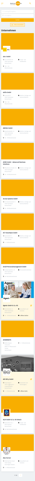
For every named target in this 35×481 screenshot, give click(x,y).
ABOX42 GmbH (7, 128)
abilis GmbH (7, 92)
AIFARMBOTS (7, 340)
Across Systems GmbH (10, 199)
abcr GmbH (6, 56)
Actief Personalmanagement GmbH (14, 267)
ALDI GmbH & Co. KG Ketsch (12, 420)
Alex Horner (7, 458)
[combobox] (17, 11)
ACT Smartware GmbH (10, 233)
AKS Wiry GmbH (8, 379)
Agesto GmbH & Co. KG (10, 305)
